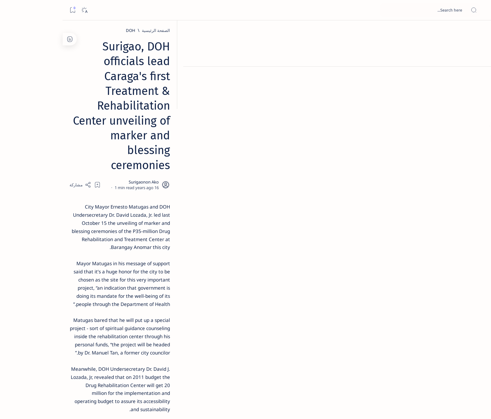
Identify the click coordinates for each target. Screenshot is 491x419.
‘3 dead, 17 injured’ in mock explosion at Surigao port (108, 257)
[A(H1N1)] (128, 312)
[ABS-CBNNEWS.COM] (128, 327)
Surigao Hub (402, 407)
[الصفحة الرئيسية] (479, 31)
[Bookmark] (9, 10)
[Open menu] (479, 10)
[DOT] (108, 204)
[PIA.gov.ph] (345, 325)
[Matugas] (373, 325)
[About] (479, 76)
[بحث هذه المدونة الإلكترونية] (367, 10)
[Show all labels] (134, 358)
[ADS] (128, 343)
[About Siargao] (83, 312)
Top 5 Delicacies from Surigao (105, 106)
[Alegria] (108, 170)
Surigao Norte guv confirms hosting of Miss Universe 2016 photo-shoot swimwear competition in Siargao (105, 223)
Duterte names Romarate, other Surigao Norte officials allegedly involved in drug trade (102, 185)
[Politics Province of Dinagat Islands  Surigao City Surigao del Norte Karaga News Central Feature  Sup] (128, 296)
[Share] (172, 94)
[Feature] (111, 98)
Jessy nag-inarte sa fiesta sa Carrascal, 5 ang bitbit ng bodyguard (107, 151)
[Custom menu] (479, 109)
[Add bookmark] (190, 94)
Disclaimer (124, 378)
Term (144, 378)
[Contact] (479, 89)
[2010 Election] (83, 296)
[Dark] (21, 10)
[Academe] (83, 327)
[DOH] (366, 30)
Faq (86, 378)
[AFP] (83, 343)
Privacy (102, 378)
